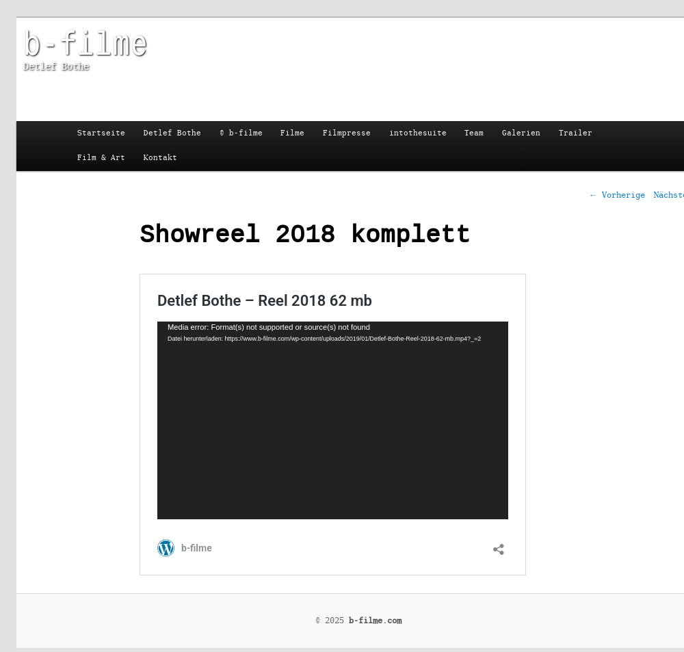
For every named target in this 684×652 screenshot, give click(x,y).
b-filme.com (375, 620)
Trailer (575, 133)
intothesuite (418, 133)
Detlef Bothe (172, 133)
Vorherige (617, 195)
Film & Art (101, 157)
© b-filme (241, 133)
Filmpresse (347, 133)
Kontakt (160, 157)
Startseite (101, 133)
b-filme (85, 42)
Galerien (521, 133)
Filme (292, 133)
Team (474, 133)
